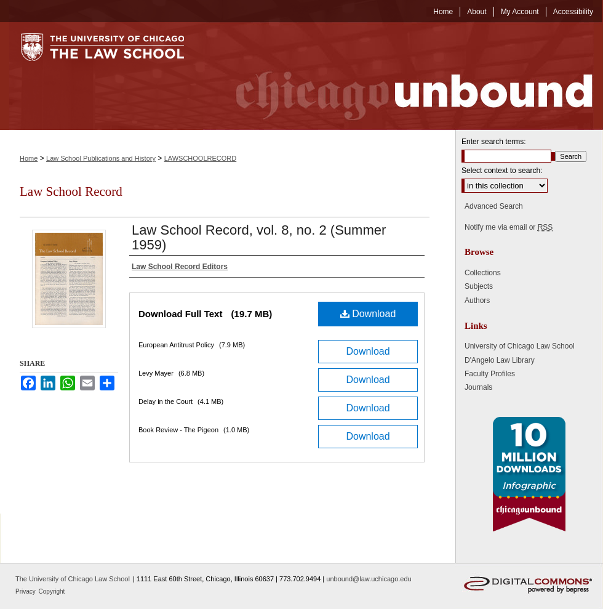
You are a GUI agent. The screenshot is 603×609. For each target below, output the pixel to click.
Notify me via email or (509, 227)
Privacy (26, 591)
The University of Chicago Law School (72, 579)
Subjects (479, 286)
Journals (478, 387)
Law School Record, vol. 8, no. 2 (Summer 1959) (259, 237)
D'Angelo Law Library (500, 360)
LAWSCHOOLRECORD (200, 158)
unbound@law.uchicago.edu (368, 579)
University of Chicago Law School (520, 346)
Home (29, 158)
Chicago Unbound (403, 76)
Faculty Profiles (490, 373)
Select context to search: (501, 170)
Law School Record (71, 191)
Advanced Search (494, 206)
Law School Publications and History (101, 158)
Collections (483, 272)
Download (368, 314)
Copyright (52, 591)
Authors (477, 300)
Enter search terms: (493, 141)
